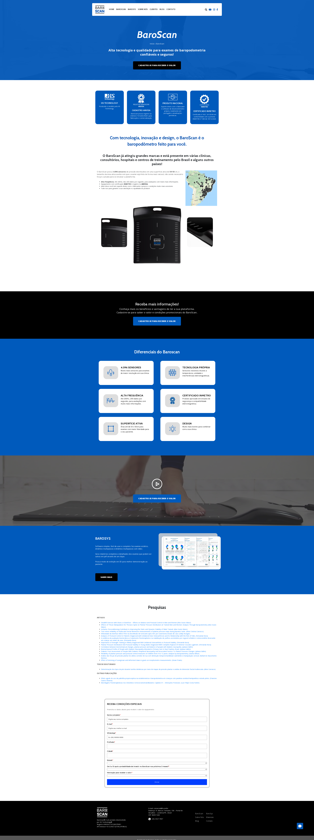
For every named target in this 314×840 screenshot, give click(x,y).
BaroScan (199, 814)
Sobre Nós (199, 817)
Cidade (110, 751)
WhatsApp (111, 733)
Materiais (210, 817)
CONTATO (170, 9)
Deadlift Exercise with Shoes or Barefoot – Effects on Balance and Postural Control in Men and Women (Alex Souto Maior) (146, 623)
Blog (197, 821)
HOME (111, 9)
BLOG (162, 9)
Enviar (157, 782)
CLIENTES (154, 9)
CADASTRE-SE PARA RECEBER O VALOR (157, 65)
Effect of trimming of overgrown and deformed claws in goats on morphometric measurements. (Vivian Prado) (141, 660)
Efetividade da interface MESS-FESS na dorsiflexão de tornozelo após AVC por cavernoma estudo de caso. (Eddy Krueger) (145, 634)
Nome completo (113, 715)
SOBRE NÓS (143, 9)
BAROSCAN (121, 9)
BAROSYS (132, 9)
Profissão (111, 742)
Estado (110, 760)
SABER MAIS (106, 577)
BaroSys (209, 814)
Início (152, 44)
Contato (209, 821)
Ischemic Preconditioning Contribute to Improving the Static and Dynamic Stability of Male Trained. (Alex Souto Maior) (144, 629)
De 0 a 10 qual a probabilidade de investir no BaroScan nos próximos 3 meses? (138, 766)
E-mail (110, 724)
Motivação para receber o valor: (119, 773)
